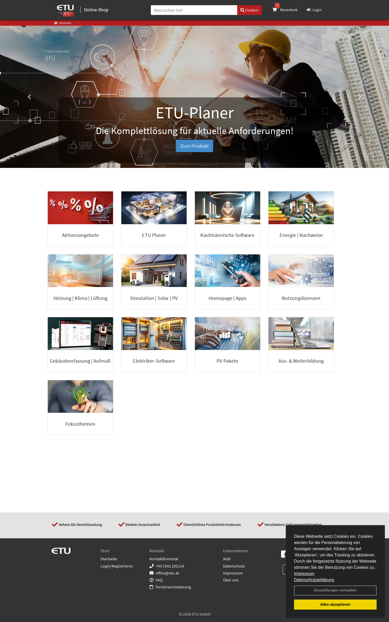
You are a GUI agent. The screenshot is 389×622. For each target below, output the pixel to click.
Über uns (231, 579)
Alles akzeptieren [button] (335, 604)
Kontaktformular (164, 558)
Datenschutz (234, 566)
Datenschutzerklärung (314, 580)
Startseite (108, 558)
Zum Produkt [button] (194, 146)
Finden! (249, 10)
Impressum (304, 573)
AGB (226, 558)
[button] (29, 97)
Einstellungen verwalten (335, 590)
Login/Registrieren (116, 566)
